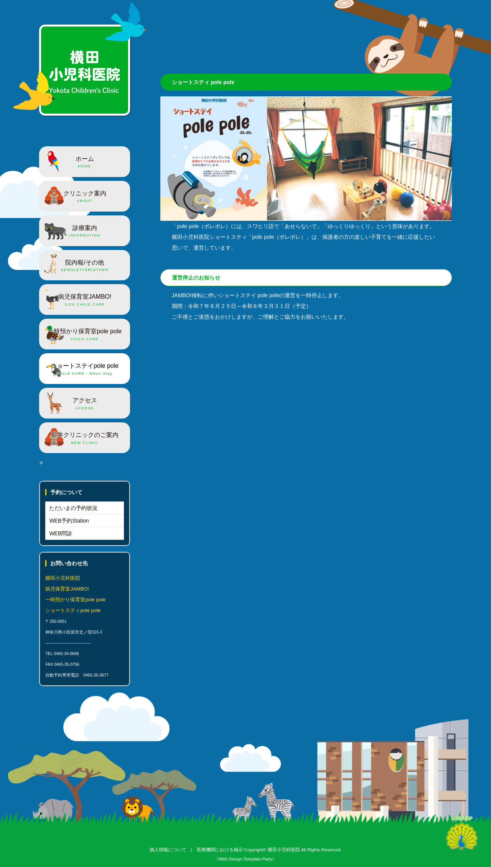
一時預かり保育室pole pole (84, 335)
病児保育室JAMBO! (84, 300)
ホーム (84, 162)
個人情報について (168, 849)
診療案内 (84, 231)
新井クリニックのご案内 (84, 438)
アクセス (84, 404)
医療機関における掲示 (220, 849)
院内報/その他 (84, 266)
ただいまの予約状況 (73, 508)
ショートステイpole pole (84, 369)
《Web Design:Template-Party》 (245, 859)
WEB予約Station (69, 521)
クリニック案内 (84, 197)
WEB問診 (60, 533)
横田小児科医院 (284, 849)
